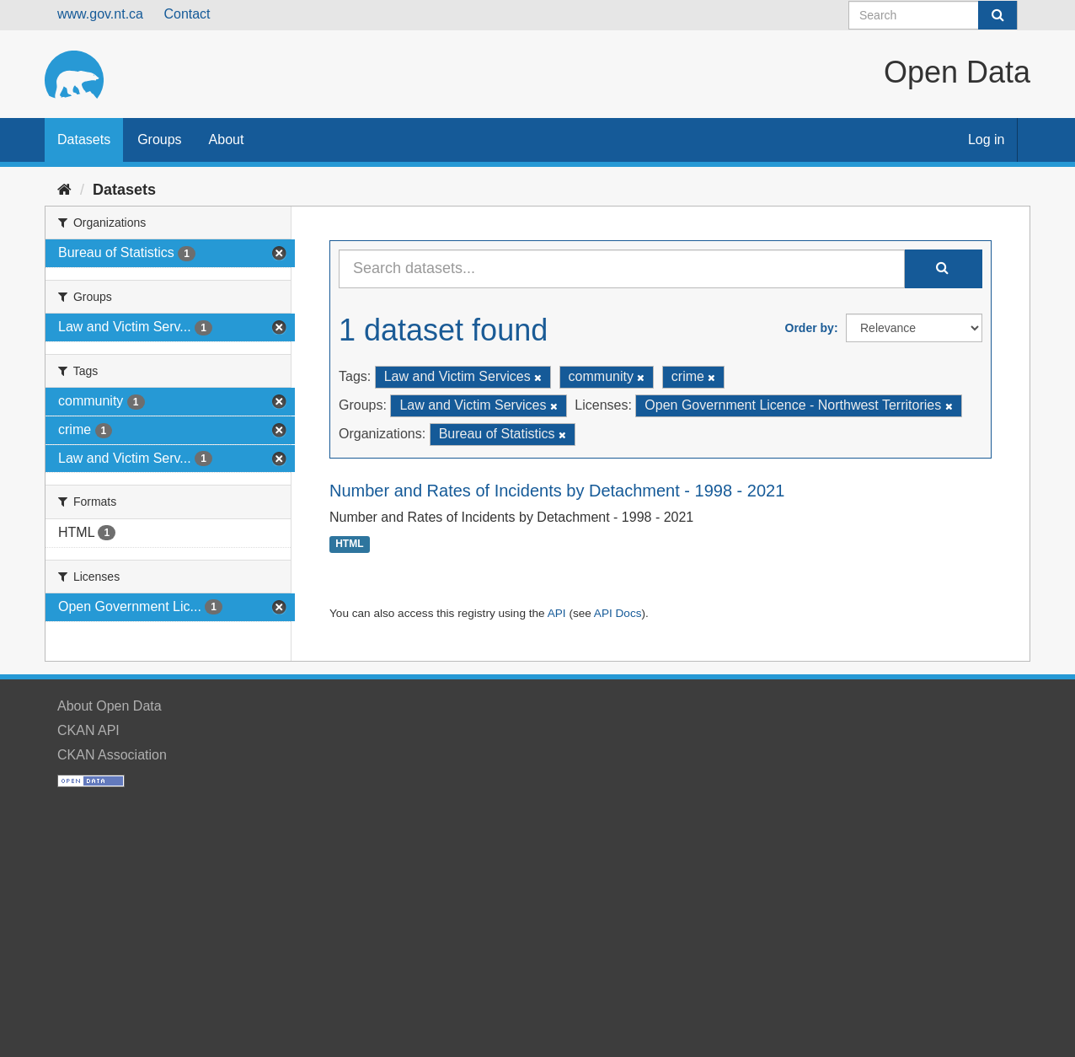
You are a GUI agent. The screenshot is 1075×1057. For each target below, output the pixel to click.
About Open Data (109, 706)
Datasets (83, 139)
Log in (986, 139)
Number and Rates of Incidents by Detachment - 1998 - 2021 (556, 490)
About (226, 139)
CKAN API (88, 730)
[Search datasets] (933, 15)
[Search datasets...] (622, 268)
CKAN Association (112, 755)
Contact (186, 14)
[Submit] (997, 15)
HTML (349, 544)
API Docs (618, 613)
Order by (809, 328)
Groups (159, 139)
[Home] (64, 189)
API (557, 613)
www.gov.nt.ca (100, 14)
